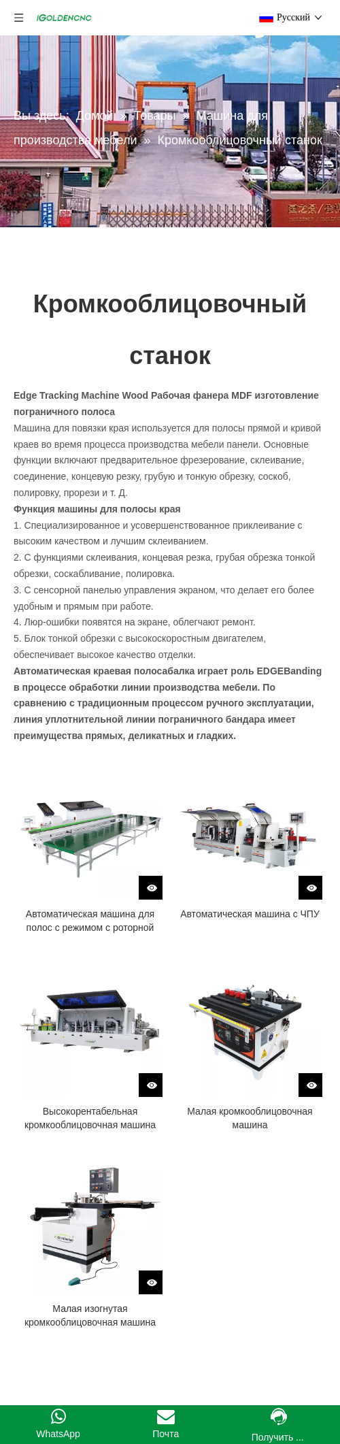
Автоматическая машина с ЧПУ (250, 913)
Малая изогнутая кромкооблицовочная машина (90, 1315)
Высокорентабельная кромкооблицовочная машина (90, 1118)
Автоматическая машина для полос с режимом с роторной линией (90, 921)
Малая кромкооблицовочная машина (249, 1118)
